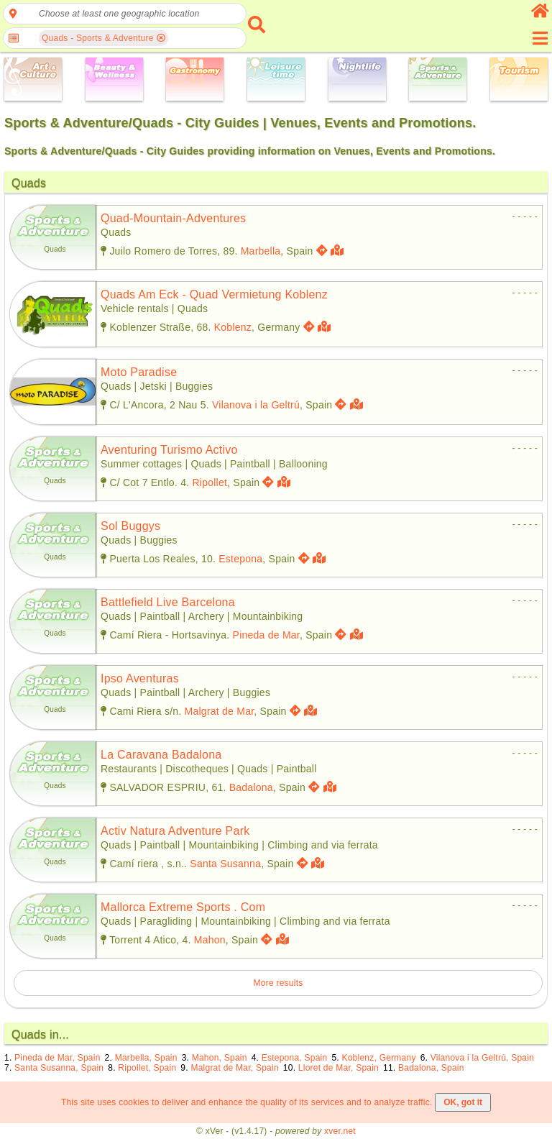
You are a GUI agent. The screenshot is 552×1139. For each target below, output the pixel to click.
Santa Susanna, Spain (59, 1068)
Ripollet (209, 482)
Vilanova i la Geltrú (256, 405)
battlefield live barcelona (168, 602)
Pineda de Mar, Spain (57, 1058)
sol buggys (130, 526)
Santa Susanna (225, 863)
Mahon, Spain (219, 1058)
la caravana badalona (161, 755)
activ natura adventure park (175, 831)
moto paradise (139, 372)
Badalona (251, 787)
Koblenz (233, 327)
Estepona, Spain (295, 1058)
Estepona (240, 558)
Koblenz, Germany (378, 1058)
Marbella (261, 251)
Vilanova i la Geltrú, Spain (482, 1058)
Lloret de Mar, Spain (338, 1068)
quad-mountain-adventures (173, 218)
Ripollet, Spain (147, 1068)
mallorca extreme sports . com (183, 907)
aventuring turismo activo (169, 450)
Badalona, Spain (431, 1068)
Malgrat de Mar (219, 711)
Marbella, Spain (146, 1058)
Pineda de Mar (266, 635)
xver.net (340, 1131)
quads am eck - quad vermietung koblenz (214, 294)
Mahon (210, 940)
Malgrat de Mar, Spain (234, 1068)
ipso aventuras (140, 678)
